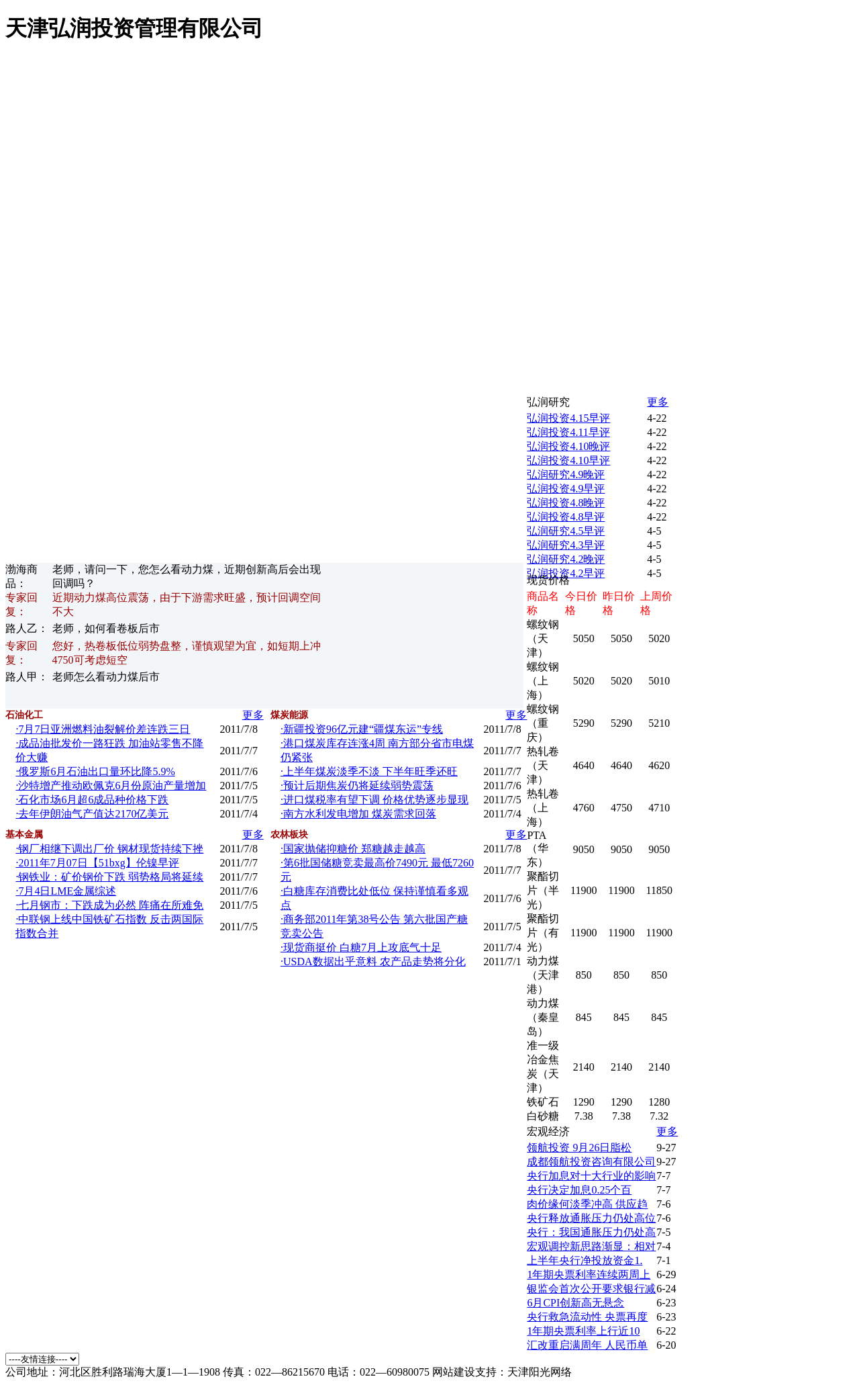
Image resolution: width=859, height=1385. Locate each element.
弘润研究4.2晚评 (566, 559)
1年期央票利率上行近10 (583, 1331)
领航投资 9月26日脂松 (579, 1147)
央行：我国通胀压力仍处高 (591, 1232)
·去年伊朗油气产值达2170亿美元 (91, 813)
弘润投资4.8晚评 (566, 502)
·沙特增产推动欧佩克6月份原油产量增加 (110, 785)
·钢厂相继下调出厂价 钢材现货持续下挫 (109, 848)
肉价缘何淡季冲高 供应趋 (587, 1204)
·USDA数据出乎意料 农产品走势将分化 (373, 961)
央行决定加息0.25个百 (579, 1190)
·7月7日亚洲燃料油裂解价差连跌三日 (102, 729)
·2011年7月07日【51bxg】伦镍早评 (97, 862)
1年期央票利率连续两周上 (588, 1274)
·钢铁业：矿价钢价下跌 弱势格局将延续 (109, 877)
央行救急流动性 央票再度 (587, 1317)
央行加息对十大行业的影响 (591, 1175)
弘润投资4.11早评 (568, 432)
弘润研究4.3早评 (566, 545)
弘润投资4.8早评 (566, 517)
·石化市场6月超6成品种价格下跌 (91, 799)
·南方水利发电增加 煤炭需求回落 (358, 813)
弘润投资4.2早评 (566, 573)
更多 (253, 715)
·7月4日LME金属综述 (65, 891)
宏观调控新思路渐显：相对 (591, 1246)
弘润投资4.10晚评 (568, 446)
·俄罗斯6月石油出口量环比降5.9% (94, 771)
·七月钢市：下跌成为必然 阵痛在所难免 (109, 905)
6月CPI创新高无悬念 (575, 1302)
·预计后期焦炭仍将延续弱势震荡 (357, 785)
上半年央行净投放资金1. (584, 1260)
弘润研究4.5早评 (566, 531)
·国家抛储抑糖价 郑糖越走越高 (353, 848)
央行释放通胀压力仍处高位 (591, 1218)
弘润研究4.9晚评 (566, 474)
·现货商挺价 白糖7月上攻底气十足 (361, 947)
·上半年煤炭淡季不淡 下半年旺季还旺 (369, 771)
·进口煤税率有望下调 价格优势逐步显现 (374, 799)
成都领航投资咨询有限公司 (591, 1161)
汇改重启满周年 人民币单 (587, 1345)
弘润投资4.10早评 (568, 460)
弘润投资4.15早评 (568, 418)
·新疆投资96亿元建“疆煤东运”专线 (362, 729)
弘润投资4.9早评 (566, 488)
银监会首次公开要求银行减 (591, 1288)
